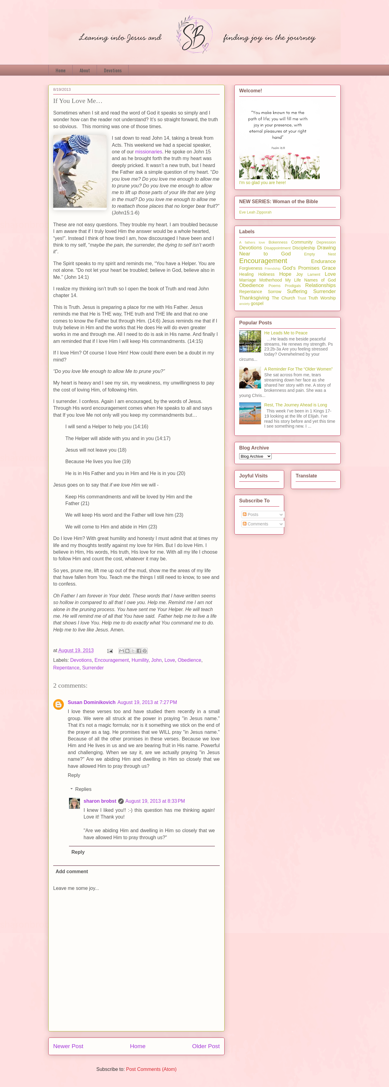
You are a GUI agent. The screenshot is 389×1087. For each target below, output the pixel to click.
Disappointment (277, 248)
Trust (302, 298)
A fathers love (252, 242)
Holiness (266, 274)
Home (61, 70)
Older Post (206, 1046)
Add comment (72, 871)
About (85, 70)
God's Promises (301, 268)
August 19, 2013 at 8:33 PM (155, 801)
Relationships (320, 285)
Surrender (93, 667)
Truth (313, 298)
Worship (328, 298)
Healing (246, 274)
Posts (250, 514)
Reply (74, 775)
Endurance (323, 261)
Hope (285, 274)
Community (302, 242)
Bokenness (278, 242)
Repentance (66, 667)
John (156, 660)
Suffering (297, 291)
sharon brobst (100, 801)
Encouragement (112, 660)
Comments (255, 523)
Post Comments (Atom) (151, 1069)
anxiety (244, 304)
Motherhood (270, 280)
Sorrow (274, 291)
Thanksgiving (254, 298)
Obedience (189, 660)
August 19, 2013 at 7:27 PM (147, 702)
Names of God (320, 280)
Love (169, 660)
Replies (83, 789)
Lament (314, 274)
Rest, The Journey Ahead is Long (295, 404)
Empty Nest (320, 254)
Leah (251, 212)
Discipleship (303, 247)
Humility (140, 660)
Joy (299, 274)
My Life (293, 280)
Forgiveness (250, 268)
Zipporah (264, 212)
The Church (283, 298)
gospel (257, 303)
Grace (329, 268)
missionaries (148, 151)
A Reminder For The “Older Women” (298, 369)
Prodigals (293, 286)
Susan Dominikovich (91, 702)
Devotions (113, 70)
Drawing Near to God (287, 251)
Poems (275, 286)
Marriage (247, 280)
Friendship (273, 268)
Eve (242, 212)
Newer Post (68, 1046)
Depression (326, 242)
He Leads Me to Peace (286, 332)
